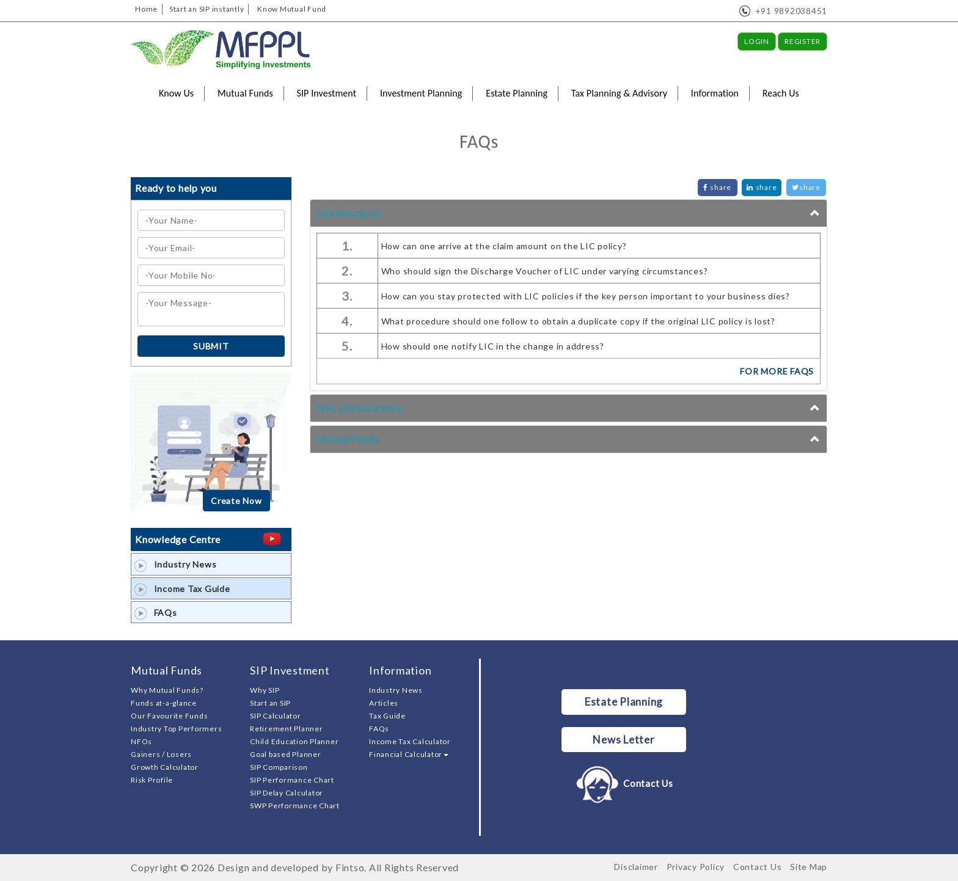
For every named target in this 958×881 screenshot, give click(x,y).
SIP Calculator (275, 715)
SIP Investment (327, 93)
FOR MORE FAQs (777, 371)
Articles (383, 702)
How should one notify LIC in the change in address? (492, 346)
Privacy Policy (696, 866)
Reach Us (780, 93)
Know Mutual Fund (291, 8)
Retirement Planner (286, 728)
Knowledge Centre (178, 539)
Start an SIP (270, 702)
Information (715, 93)
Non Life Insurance (359, 408)
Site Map (808, 866)
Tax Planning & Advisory (619, 93)
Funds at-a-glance (164, 702)
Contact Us (623, 783)
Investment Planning (421, 93)
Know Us (176, 93)
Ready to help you (176, 188)
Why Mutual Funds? (167, 690)
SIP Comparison (279, 767)
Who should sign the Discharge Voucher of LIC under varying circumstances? (544, 271)
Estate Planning (516, 93)
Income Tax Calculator (410, 741)
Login (756, 41)
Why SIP (264, 690)
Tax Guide (387, 715)
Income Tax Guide (182, 588)
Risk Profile (152, 779)
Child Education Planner (294, 741)
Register (802, 41)
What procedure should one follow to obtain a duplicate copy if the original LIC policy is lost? (578, 321)
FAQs (155, 612)
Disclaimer (636, 866)
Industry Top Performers (176, 728)
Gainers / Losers (161, 754)
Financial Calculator (408, 754)
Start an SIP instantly (206, 8)
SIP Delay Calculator (286, 792)
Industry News (175, 564)
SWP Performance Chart (295, 805)
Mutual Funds (245, 93)
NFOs (141, 741)
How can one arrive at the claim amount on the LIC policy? (504, 246)
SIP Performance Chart (292, 779)
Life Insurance (348, 213)
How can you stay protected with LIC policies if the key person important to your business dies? (585, 296)
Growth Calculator (165, 767)
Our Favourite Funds (169, 715)
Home (146, 8)
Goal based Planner (285, 754)
